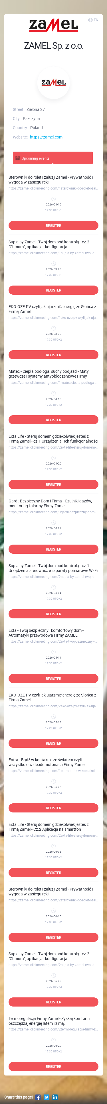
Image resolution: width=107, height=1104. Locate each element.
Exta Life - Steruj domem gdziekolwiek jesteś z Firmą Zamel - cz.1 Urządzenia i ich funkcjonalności (53, 438)
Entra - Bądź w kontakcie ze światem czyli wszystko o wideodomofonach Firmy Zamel (47, 762)
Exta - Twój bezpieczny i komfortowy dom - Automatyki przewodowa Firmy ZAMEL (46, 633)
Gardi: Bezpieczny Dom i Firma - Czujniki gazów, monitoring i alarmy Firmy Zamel (50, 503)
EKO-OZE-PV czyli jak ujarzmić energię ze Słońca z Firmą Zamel (52, 309)
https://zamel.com (46, 137)
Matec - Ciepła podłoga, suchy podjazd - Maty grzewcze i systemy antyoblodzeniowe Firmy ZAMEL (49, 376)
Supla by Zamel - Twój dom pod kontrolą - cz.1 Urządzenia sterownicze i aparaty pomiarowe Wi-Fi (53, 568)
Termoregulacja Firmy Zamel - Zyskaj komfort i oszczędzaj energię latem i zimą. (49, 1021)
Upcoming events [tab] (32, 158)
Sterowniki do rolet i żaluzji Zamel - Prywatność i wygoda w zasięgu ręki (51, 179)
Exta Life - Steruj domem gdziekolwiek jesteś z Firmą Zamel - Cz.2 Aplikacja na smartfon (49, 827)
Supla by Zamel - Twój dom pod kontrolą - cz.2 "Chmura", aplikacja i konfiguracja (49, 244)
